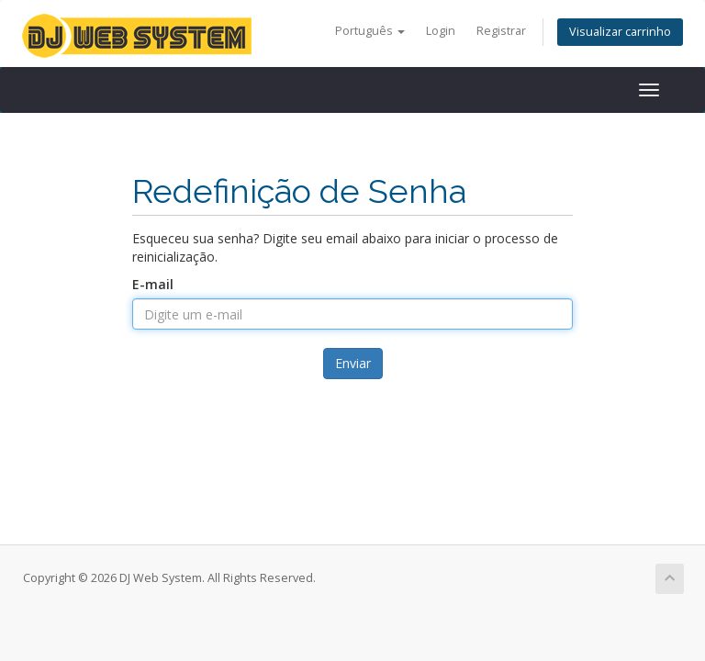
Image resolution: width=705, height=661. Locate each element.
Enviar (353, 363)
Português (370, 31)
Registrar (501, 31)
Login (440, 31)
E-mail (152, 284)
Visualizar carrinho (620, 31)
